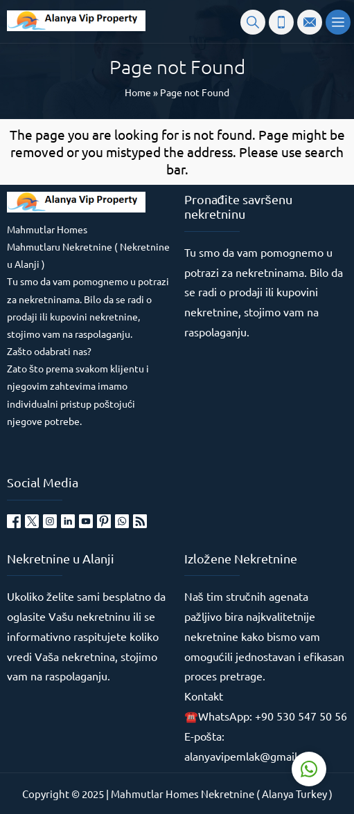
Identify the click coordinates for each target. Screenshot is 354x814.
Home (138, 92)
